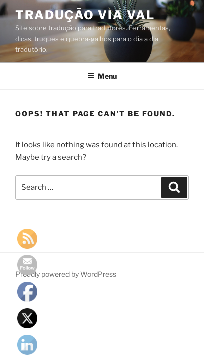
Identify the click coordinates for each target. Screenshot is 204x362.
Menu (102, 76)
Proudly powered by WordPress (65, 273)
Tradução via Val (85, 15)
